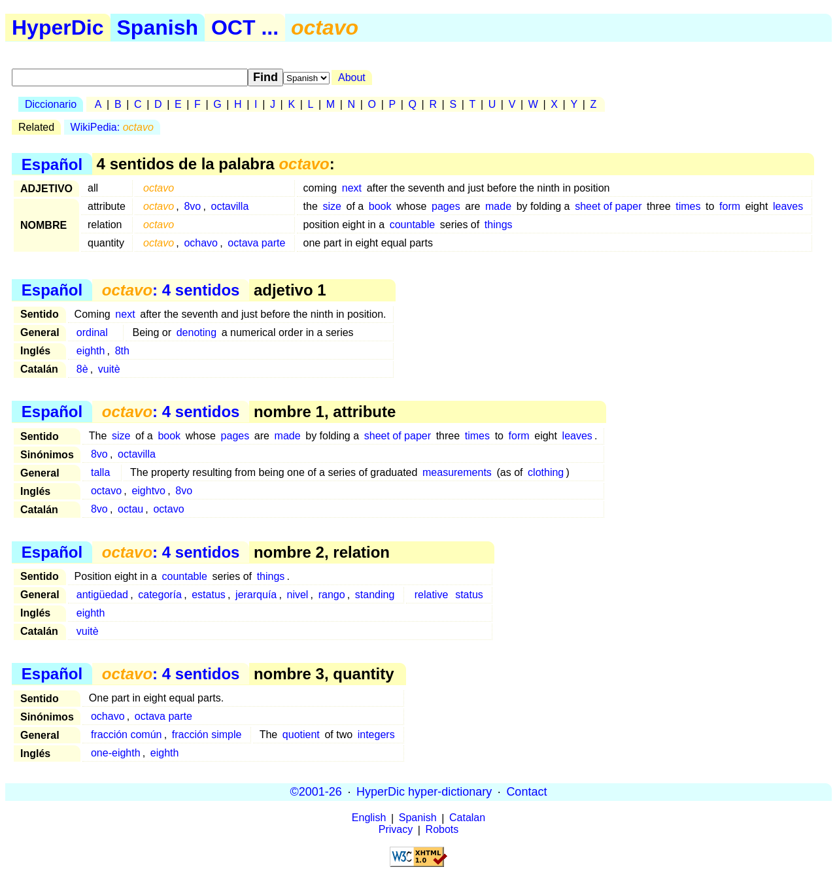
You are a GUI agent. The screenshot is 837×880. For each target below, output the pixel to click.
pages (446, 206)
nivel (298, 594)
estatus (209, 594)
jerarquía (256, 594)
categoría (160, 594)
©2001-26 (316, 791)
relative (432, 594)
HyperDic (58, 27)
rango (331, 594)
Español (52, 164)
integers (376, 734)
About (352, 77)
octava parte (256, 242)
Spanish (157, 27)
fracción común (126, 734)
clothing (546, 472)
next (352, 188)
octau (130, 509)
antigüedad (102, 594)
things (499, 224)
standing (375, 594)
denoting (196, 332)
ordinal (92, 332)
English (369, 818)
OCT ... (245, 27)
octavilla (229, 206)
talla (100, 472)
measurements (457, 472)
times (687, 206)
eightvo (148, 490)
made (498, 206)
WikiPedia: (112, 127)
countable (412, 224)
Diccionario (51, 104)
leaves (788, 206)
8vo (192, 206)
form (729, 206)
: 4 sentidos (171, 290)
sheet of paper (608, 206)
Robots (442, 830)
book (380, 206)
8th (122, 350)
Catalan (467, 818)
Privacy (396, 830)
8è (82, 369)
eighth (91, 350)
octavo (106, 490)
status (469, 594)
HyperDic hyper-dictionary (424, 791)
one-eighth (116, 752)
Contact (526, 791)
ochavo (201, 242)
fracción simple (207, 734)
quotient (301, 734)
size (331, 206)
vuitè (109, 369)
